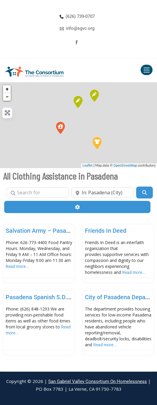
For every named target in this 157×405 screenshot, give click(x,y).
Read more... (17, 266)
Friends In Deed (105, 230)
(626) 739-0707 (80, 16)
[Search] (144, 192)
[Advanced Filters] (77, 207)
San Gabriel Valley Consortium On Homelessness (97, 381)
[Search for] (38, 192)
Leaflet (88, 165)
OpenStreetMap (125, 165)
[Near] (102, 192)
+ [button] (7, 89)
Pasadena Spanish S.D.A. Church (49, 297)
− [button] (7, 97)
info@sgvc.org (80, 28)
